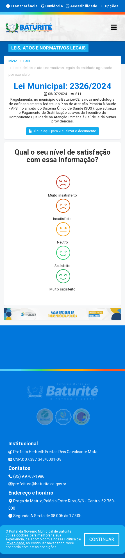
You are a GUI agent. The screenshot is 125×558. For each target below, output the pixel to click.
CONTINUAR (101, 539)
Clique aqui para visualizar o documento (62, 131)
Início (12, 61)
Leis (26, 61)
